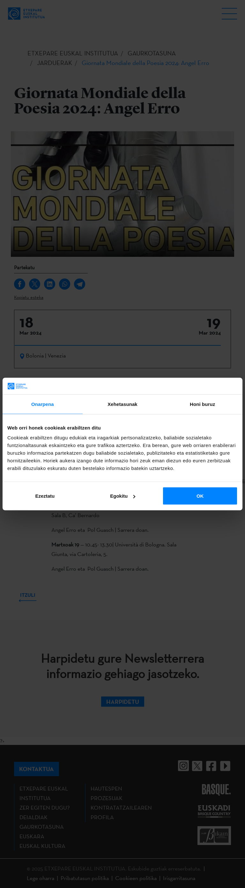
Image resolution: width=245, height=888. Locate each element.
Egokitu (122, 496)
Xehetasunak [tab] (122, 404)
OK (200, 496)
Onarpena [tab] (42, 404)
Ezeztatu (45, 496)
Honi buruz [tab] (202, 404)
